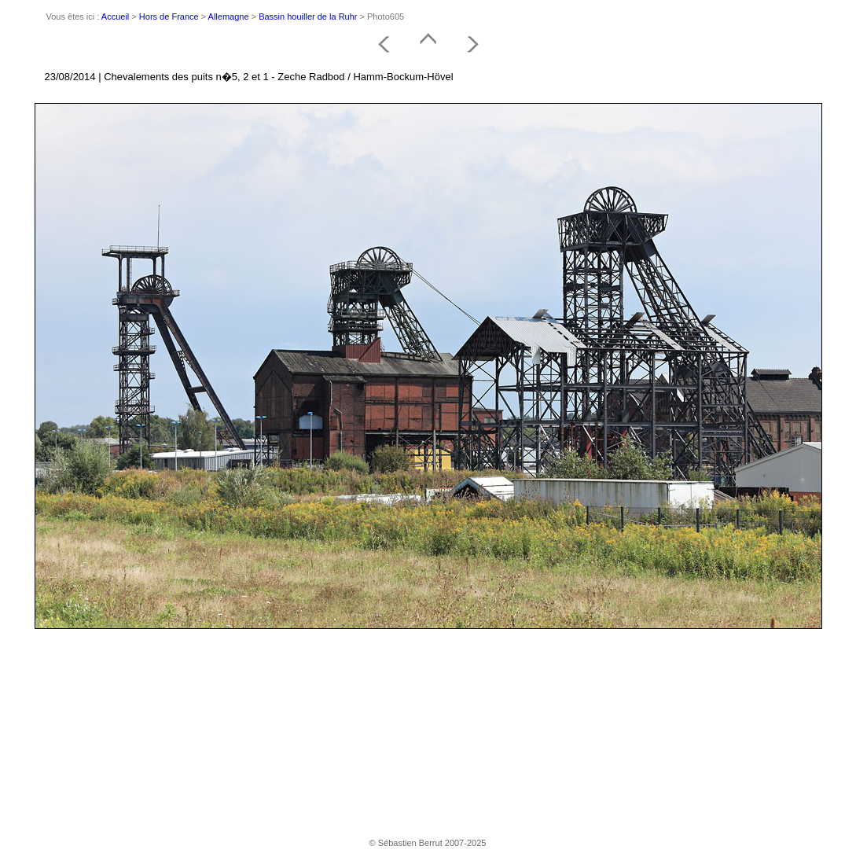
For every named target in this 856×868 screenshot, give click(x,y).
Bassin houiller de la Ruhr (308, 16)
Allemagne (228, 16)
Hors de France (169, 16)
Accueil (115, 16)
